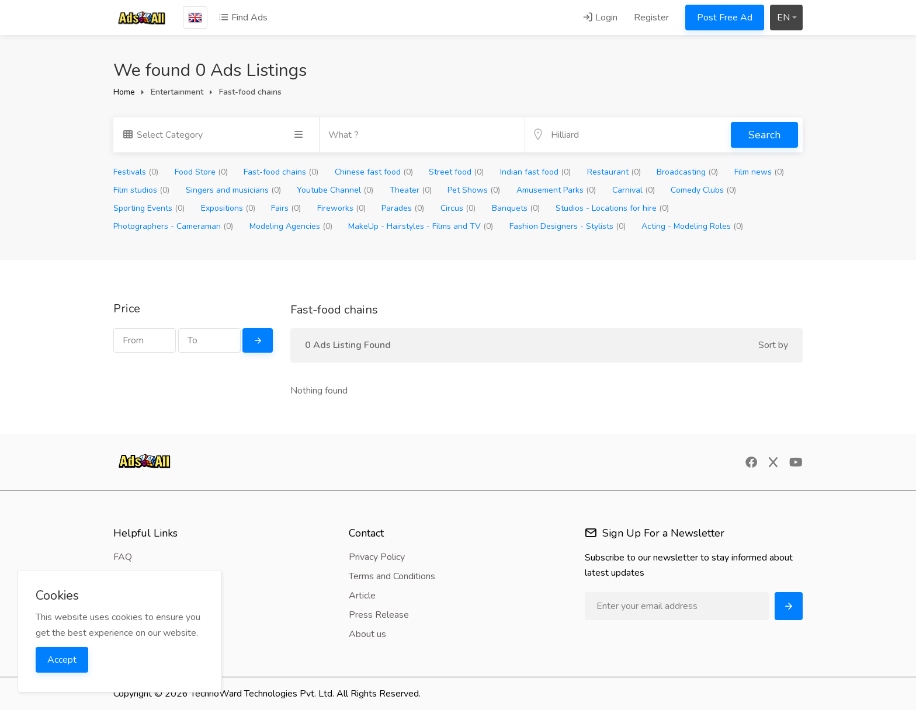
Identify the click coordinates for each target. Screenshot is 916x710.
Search (764, 135)
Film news (759, 172)
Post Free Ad (724, 17)
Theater (411, 190)
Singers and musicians (233, 190)
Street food (456, 172)
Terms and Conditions (392, 576)
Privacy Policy (377, 557)
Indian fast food (535, 172)
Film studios (141, 190)
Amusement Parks (556, 190)
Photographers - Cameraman (173, 226)
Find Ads (243, 17)
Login (599, 17)
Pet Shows (473, 190)
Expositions (228, 208)
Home (124, 92)
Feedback (133, 576)
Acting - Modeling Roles (692, 226)
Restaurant (614, 172)
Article (362, 595)
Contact (128, 595)
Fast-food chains (281, 172)
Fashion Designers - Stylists (567, 226)
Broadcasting (687, 172)
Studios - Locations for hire (612, 208)
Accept (62, 659)
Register (651, 17)
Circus (458, 208)
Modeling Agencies (290, 226)
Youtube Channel (335, 190)
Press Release (379, 614)
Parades (402, 208)
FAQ (122, 557)
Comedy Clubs (703, 190)
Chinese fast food (374, 172)
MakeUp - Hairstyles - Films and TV (420, 226)
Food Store (201, 172)
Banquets (516, 208)
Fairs (286, 208)
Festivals (135, 172)
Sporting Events (149, 208)
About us (367, 634)
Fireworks (341, 208)
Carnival (633, 190)
